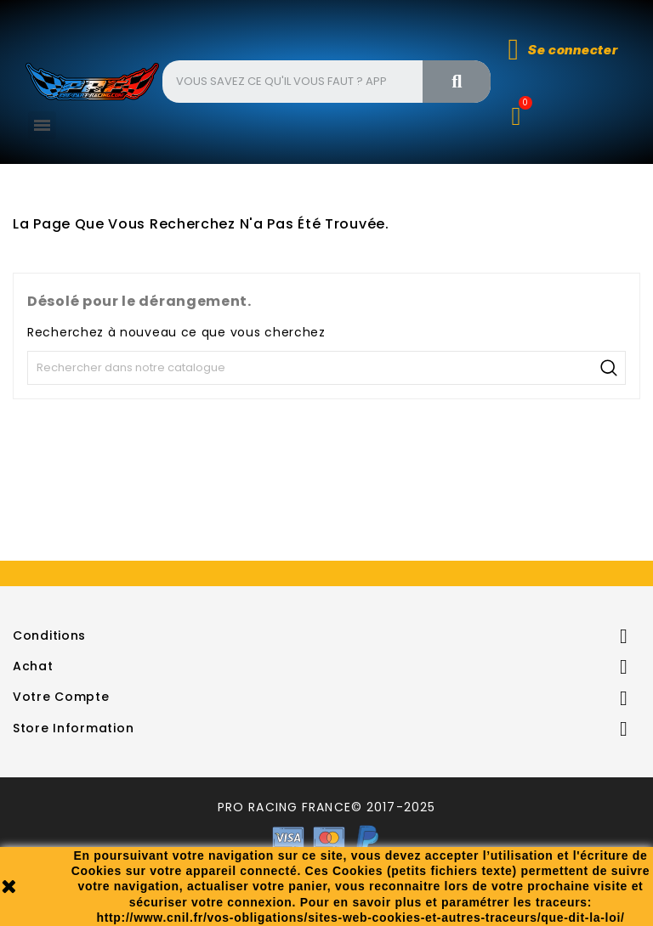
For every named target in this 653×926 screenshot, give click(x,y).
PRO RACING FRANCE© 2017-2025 (326, 807)
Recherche (609, 368)
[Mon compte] (563, 50)
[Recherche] (326, 368)
